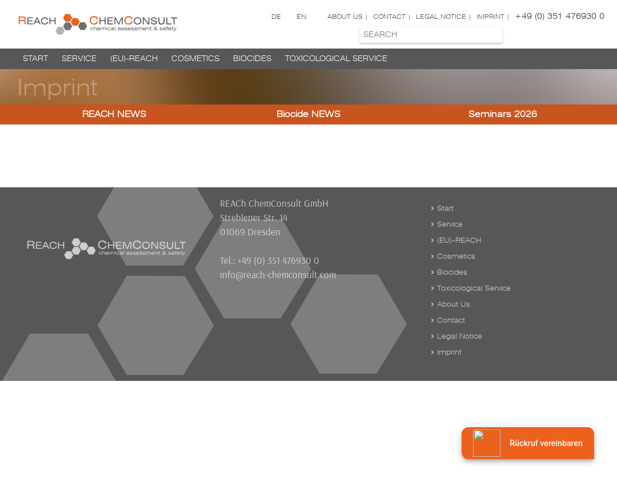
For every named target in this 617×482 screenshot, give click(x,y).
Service (79, 58)
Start (35, 58)
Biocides (252, 58)
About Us (345, 17)
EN (301, 17)
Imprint (490, 17)
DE (276, 17)
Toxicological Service (336, 58)
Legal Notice (441, 17)
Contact (389, 17)
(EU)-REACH (134, 58)
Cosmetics (195, 58)
